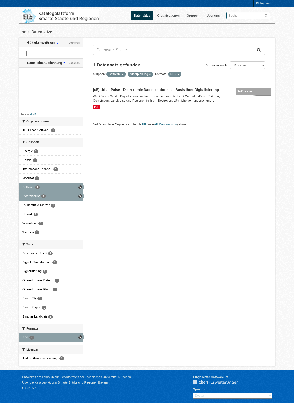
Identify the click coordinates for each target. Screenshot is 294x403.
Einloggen (263, 3)
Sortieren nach (216, 65)
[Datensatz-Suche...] (173, 50)
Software (244, 91)
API (144, 124)
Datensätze (142, 15)
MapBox (34, 114)
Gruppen (193, 15)
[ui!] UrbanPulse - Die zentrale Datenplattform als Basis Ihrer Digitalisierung (156, 90)
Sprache (199, 389)
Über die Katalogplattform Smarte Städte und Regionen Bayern (65, 382)
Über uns (213, 15)
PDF (96, 107)
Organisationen (168, 15)
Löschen (74, 42)
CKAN (219, 382)
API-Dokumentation (165, 124)
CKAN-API (29, 388)
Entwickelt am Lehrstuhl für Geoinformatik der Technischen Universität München (76, 377)
